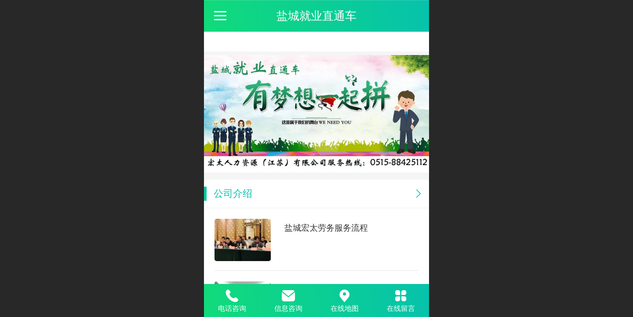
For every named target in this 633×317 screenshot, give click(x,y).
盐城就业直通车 (316, 16)
